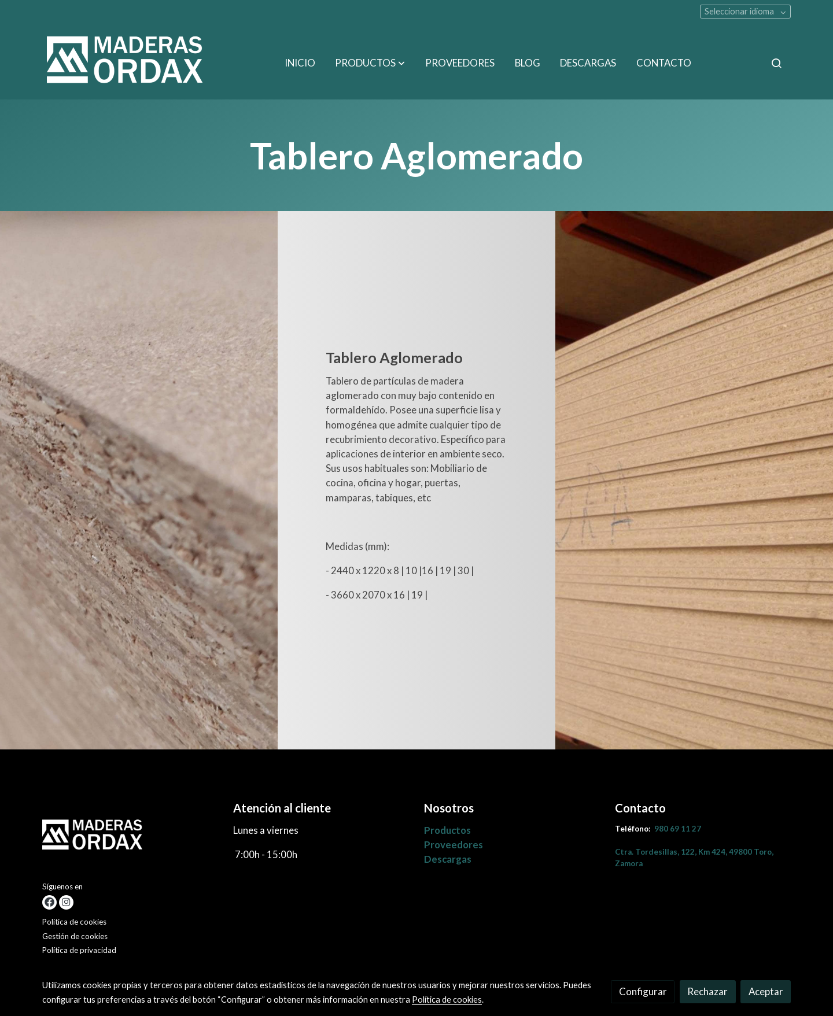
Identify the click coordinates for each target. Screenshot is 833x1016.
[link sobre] (130, 839)
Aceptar (766, 991)
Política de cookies (74, 921)
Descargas (447, 859)
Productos (447, 830)
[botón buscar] (776, 63)
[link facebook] (49, 902)
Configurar (643, 991)
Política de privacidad (79, 950)
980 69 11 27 (677, 828)
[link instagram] (66, 902)
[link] (128, 63)
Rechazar (707, 991)
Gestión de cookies (75, 936)
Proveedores (453, 844)
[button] (370, 63)
